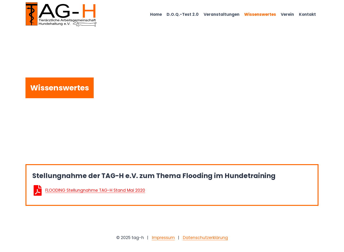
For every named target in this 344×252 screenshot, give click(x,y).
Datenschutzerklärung (205, 237)
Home (156, 14)
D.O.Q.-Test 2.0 (183, 14)
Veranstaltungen (221, 14)
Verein (287, 14)
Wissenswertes (260, 14)
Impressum (163, 237)
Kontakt (307, 14)
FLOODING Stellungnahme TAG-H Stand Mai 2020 (95, 190)
